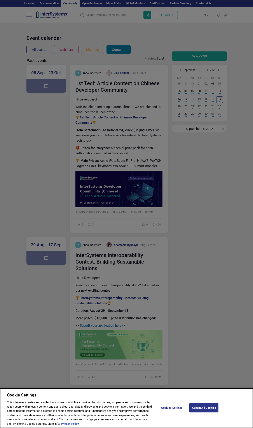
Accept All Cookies (204, 411)
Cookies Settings (172, 411)
